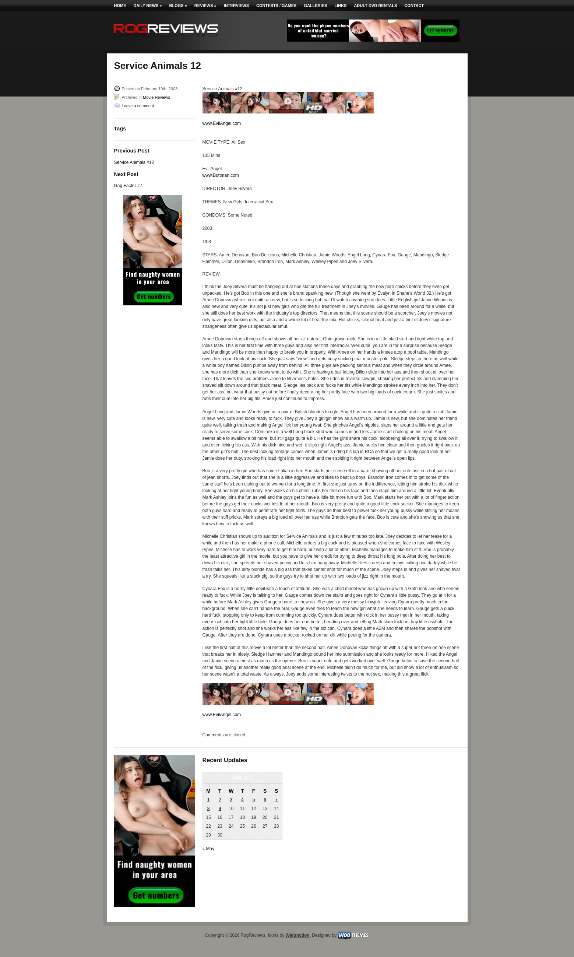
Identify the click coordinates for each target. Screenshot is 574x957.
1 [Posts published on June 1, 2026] (208, 799)
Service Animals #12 (134, 162)
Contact (414, 5)
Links (340, 5)
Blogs (178, 5)
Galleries (315, 5)
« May (209, 848)
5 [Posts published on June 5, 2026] (254, 799)
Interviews (236, 5)
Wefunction (298, 935)
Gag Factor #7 (128, 185)
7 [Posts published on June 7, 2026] (276, 799)
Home (120, 5)
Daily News (148, 5)
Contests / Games (276, 5)
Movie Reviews (156, 97)
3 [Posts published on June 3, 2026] (231, 799)
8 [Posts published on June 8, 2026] (208, 808)
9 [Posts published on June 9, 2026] (220, 808)
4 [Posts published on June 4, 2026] (242, 799)
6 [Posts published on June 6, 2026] (265, 799)
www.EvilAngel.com (222, 123)
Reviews (205, 5)
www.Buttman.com (221, 175)
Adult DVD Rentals (375, 5)
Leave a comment (138, 106)
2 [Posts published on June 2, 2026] (220, 799)
